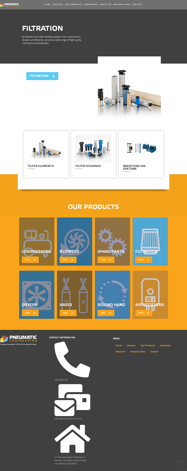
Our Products (73, 4)
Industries (91, 4)
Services (58, 4)
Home (47, 4)
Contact (137, 4)
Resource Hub (121, 4)
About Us (105, 4)
